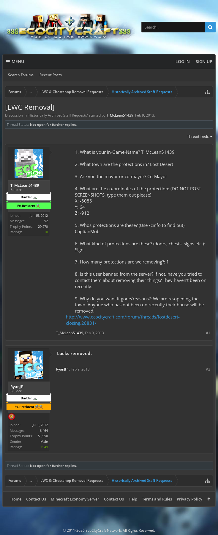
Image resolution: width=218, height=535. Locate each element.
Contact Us (36, 499)
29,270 (43, 226)
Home (15, 499)
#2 (208, 369)
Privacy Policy (189, 499)
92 (46, 221)
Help (133, 499)
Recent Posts (51, 74)
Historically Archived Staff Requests (58, 115)
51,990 (43, 436)
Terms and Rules (157, 499)
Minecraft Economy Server (75, 499)
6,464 (44, 430)
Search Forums (21, 74)
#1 (208, 333)
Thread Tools (200, 137)
